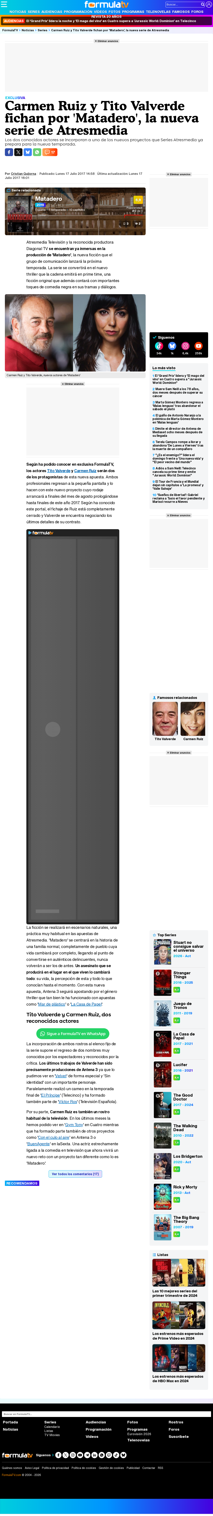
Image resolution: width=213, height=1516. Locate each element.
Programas (133, 11)
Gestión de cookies (111, 1468)
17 (53, 152)
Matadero (48, 198)
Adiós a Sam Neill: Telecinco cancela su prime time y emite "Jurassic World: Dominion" (174, 472)
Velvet (60, 1076)
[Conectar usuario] (209, 4)
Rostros (176, 1422)
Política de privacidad (55, 1468)
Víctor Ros (68, 1101)
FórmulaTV (10, 30)
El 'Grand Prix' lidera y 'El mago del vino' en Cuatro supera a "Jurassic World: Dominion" (178, 379)
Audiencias (51, 11)
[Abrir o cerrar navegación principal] (4, 4)
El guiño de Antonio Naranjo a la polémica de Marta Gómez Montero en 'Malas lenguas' (178, 419)
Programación (78, 11)
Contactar (148, 1468)
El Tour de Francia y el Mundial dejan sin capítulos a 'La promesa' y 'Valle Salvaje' (177, 485)
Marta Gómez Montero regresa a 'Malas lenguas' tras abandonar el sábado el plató (177, 406)
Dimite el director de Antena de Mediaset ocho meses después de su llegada (177, 432)
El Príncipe (50, 1095)
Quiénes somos (12, 1468)
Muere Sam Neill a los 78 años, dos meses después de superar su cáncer (177, 392)
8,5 (177, 1051)
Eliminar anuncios (108, 41)
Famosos (181, 11)
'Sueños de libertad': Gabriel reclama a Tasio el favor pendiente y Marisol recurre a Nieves (178, 498)
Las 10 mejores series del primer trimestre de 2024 (174, 1293)
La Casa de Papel (86, 1004)
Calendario (52, 1426)
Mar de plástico (51, 1004)
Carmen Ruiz (85, 470)
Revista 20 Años (106, 16)
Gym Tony (74, 1124)
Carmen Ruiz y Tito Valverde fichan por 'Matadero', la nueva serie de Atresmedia (110, 30)
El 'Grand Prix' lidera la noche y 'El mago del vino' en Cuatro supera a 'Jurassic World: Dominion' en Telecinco (99, 21)
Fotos (114, 11)
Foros (197, 11)
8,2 (177, 1020)
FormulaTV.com (11, 1475)
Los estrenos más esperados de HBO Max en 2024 (177, 1379)
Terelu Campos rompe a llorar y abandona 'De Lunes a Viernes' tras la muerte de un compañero (177, 445)
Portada (10, 1422)
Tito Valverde (58, 470)
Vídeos (100, 11)
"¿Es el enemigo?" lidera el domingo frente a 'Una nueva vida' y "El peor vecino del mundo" (177, 458)
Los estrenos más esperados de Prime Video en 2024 (177, 1336)
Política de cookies (84, 1468)
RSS (160, 1468)
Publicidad (133, 1468)
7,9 (177, 1142)
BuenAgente (38, 1144)
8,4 (177, 1077)
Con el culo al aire (53, 1137)
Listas (48, 1430)
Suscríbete (179, 1436)
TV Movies (52, 1435)
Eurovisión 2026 (139, 1434)
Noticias (18, 11)
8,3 (177, 990)
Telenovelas (158, 11)
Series (34, 11)
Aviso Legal (32, 1468)
